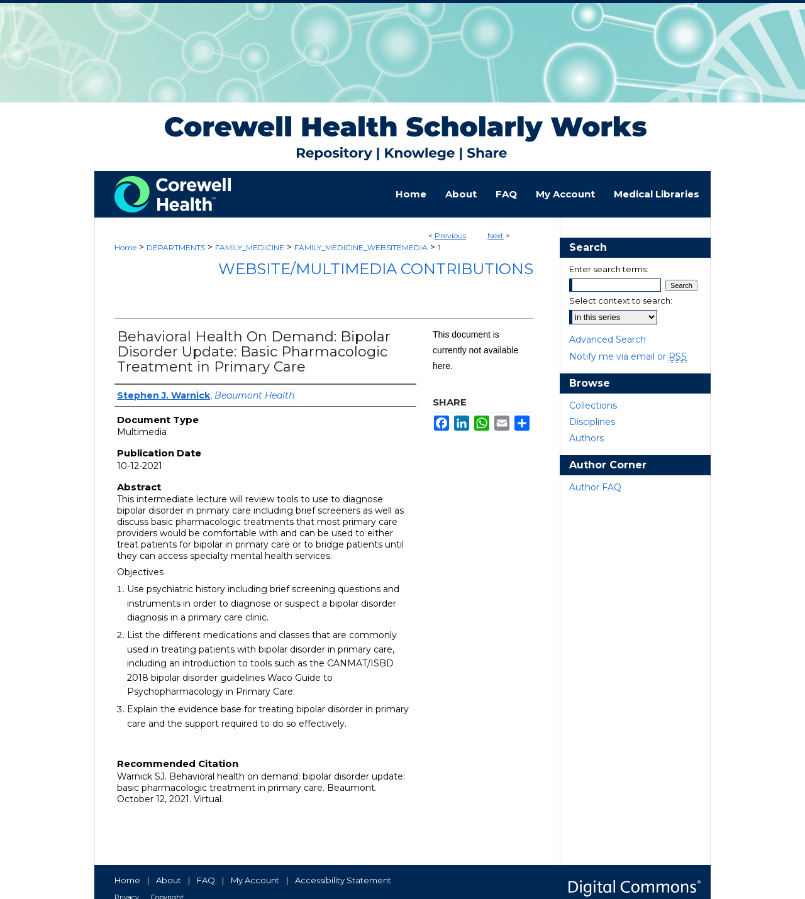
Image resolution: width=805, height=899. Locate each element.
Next (495, 235)
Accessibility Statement (343, 880)
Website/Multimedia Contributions (375, 269)
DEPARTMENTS (176, 247)
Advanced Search (607, 339)
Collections (593, 405)
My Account (255, 880)
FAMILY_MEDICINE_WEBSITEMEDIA (361, 247)
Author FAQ (595, 487)
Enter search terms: (608, 269)
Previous (450, 235)
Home (125, 247)
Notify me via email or (628, 356)
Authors (586, 438)
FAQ (206, 880)
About (168, 880)
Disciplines (592, 421)
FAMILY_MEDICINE (249, 247)
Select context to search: (620, 300)
